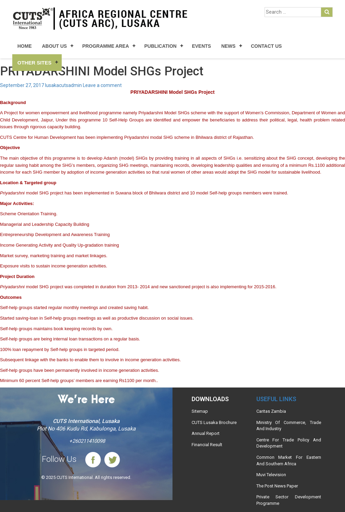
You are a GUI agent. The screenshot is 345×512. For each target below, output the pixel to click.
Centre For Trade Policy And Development (288, 443)
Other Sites (34, 62)
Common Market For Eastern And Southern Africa (288, 460)
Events (201, 46)
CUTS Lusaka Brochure (214, 422)
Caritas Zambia (271, 411)
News (228, 46)
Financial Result (207, 444)
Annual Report (206, 433)
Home (24, 46)
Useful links (276, 399)
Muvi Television (271, 474)
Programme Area (105, 46)
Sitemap (200, 411)
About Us (54, 46)
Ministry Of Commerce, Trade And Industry (288, 425)
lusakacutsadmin (63, 85)
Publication (160, 46)
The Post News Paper (277, 485)
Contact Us (266, 46)
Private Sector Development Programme (288, 500)
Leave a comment (102, 85)
